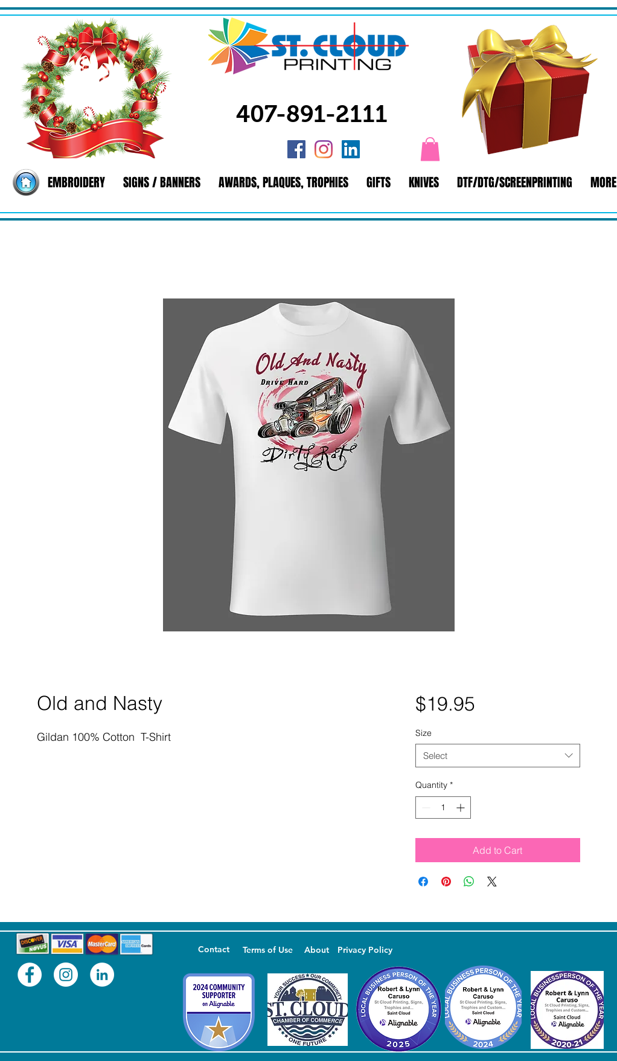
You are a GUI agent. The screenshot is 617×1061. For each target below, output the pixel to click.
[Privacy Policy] (365, 950)
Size (423, 732)
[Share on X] (492, 881)
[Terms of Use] (267, 950)
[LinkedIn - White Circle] (102, 975)
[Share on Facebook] (423, 881)
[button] (430, 149)
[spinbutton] (443, 807)
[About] (316, 950)
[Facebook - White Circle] (30, 975)
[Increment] (461, 807)
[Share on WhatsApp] (469, 881)
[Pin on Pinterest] (446, 881)
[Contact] (214, 950)
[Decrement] (424, 807)
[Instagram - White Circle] (66, 975)
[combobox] (497, 755)
